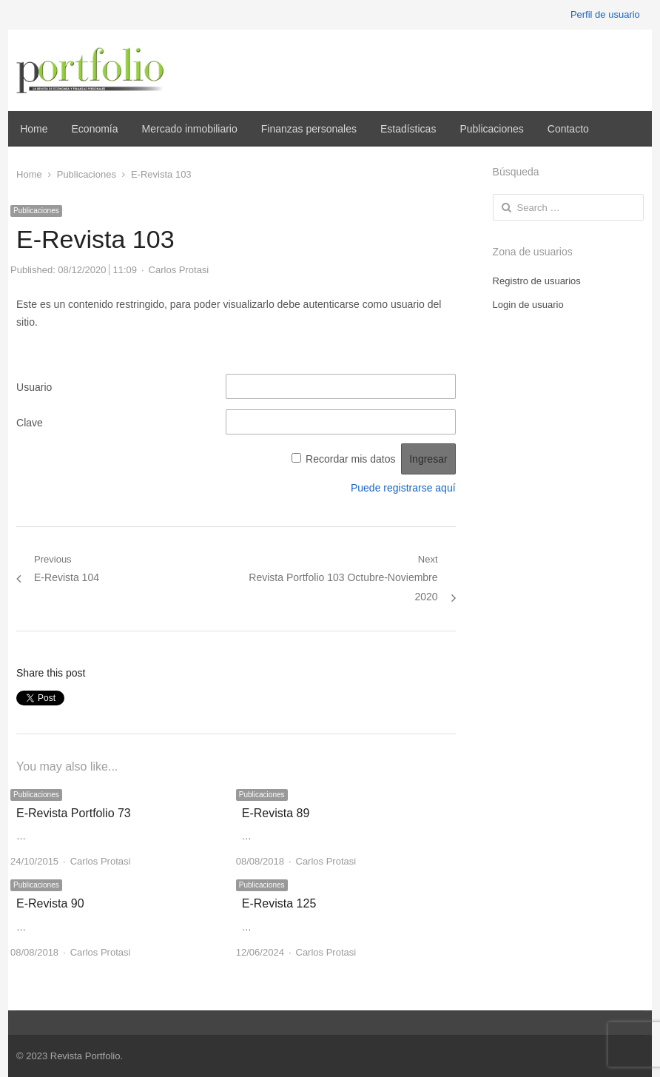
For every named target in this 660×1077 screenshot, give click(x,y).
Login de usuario (528, 304)
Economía (95, 129)
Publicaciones (491, 129)
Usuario (34, 387)
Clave (29, 423)
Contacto (568, 129)
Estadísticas (408, 129)
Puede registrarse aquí (403, 488)
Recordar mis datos (350, 459)
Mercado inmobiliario (190, 129)
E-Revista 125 (279, 903)
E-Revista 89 (276, 813)
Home (33, 129)
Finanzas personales (309, 129)
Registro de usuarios (537, 280)
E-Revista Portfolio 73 (73, 813)
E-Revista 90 (50, 903)
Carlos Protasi (179, 269)
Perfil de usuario (605, 14)
